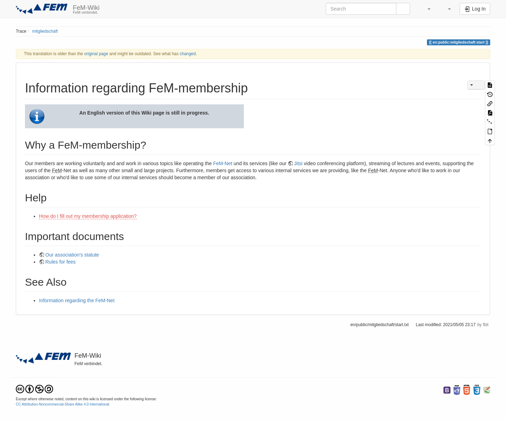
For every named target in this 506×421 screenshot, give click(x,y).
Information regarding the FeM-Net (77, 300)
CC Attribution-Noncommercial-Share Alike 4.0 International (62, 404)
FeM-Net (222, 163)
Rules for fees (60, 262)
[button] (425, 9)
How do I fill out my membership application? (88, 216)
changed (188, 53)
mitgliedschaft (45, 31)
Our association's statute (72, 255)
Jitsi (298, 163)
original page (96, 53)
